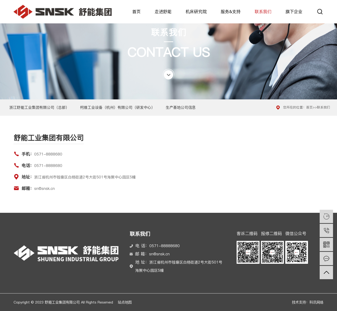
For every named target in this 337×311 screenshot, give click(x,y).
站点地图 (125, 302)
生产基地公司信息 (181, 107)
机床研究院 (196, 11)
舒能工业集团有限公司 (63, 12)
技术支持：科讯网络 (307, 302)
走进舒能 (163, 11)
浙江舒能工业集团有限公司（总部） (39, 107)
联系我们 (263, 11)
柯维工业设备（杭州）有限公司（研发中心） (117, 107)
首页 (136, 11)
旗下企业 (294, 11)
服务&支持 (231, 11)
